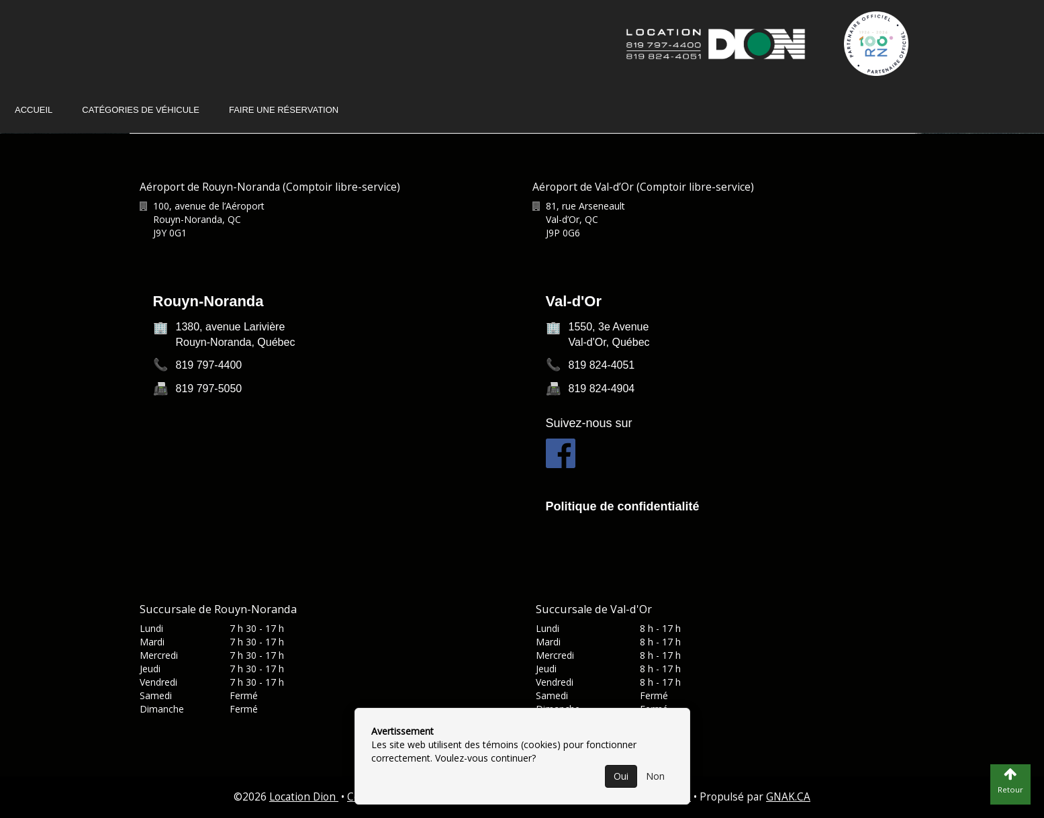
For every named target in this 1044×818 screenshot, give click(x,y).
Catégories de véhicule (140, 110)
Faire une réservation (283, 110)
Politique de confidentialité (623, 506)
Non (655, 776)
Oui (621, 776)
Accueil (33, 110)
